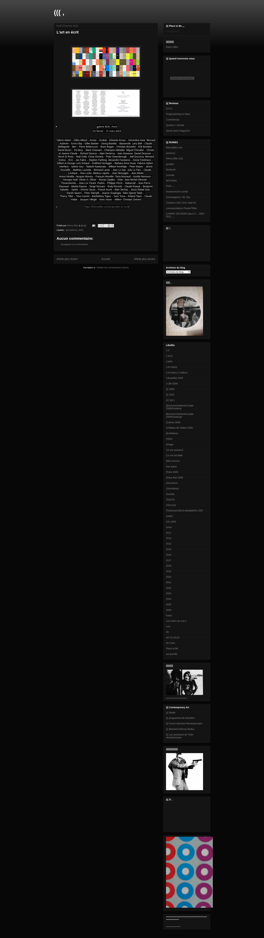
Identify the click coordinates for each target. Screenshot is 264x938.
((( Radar (170, 712)
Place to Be (172, 648)
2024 (168, 599)
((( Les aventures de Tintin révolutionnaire (179, 736)
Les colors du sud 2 (176, 621)
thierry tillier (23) (174, 158)
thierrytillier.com (174, 147)
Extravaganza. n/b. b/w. (178, 197)
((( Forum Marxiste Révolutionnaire (184, 723)
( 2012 (169, 356)
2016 (168, 554)
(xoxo (169, 527)
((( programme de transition (180, 718)
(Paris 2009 (172, 472)
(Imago (169, 444)
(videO (169, 516)
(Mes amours (173, 461)
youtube (170, 175)
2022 (168, 588)
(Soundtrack (172, 488)
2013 (168, 538)
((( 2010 (170, 394)
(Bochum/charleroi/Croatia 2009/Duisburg (179, 407)
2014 (168, 543)
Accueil (106, 259)
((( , (59, 12)
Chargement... (173, 31)
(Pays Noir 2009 (174, 477)
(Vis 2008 (171, 521)
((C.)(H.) (170, 400)
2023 (80, 230)
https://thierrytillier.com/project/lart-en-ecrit (107, 206)
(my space (171, 466)
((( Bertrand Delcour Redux (180, 729)
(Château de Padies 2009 (179, 427)
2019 (168, 571)
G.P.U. (169, 108)
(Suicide (170, 494)
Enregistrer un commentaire (74, 244)
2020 (168, 576)
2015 (168, 549)
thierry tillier (172, 47)
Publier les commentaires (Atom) (113, 267)
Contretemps (172, 119)
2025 (168, 604)
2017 (168, 560)
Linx (168, 626)
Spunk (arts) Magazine (178, 130)
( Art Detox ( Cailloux (177, 372)
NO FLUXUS (172, 637)
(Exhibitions (71, 230)
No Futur (170, 643)
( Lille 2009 (172, 383)
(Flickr (169, 439)
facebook (171, 169)
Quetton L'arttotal (175, 125)
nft (167, 632)
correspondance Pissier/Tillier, (181, 208)
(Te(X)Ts (170, 499)
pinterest (170, 153)
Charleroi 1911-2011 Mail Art (181, 202)
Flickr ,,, (170, 186)
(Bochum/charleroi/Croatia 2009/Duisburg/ (179, 415)
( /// (167, 350)
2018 (168, 565)
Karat (169, 615)
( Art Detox (171, 367)
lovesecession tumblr (177, 191)
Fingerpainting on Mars (178, 114)
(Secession (172, 483)
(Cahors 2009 (173, 422)
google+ (170, 164)
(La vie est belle (174, 455)
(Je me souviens (174, 450)
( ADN (169, 361)
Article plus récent (67, 259)
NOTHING (171, 180)
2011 (168, 532)
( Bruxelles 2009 (174, 378)
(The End (171, 505)
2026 (168, 610)
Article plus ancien (144, 259)
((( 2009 (170, 389)
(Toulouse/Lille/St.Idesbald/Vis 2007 (184, 510)
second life (171, 654)
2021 (168, 582)
